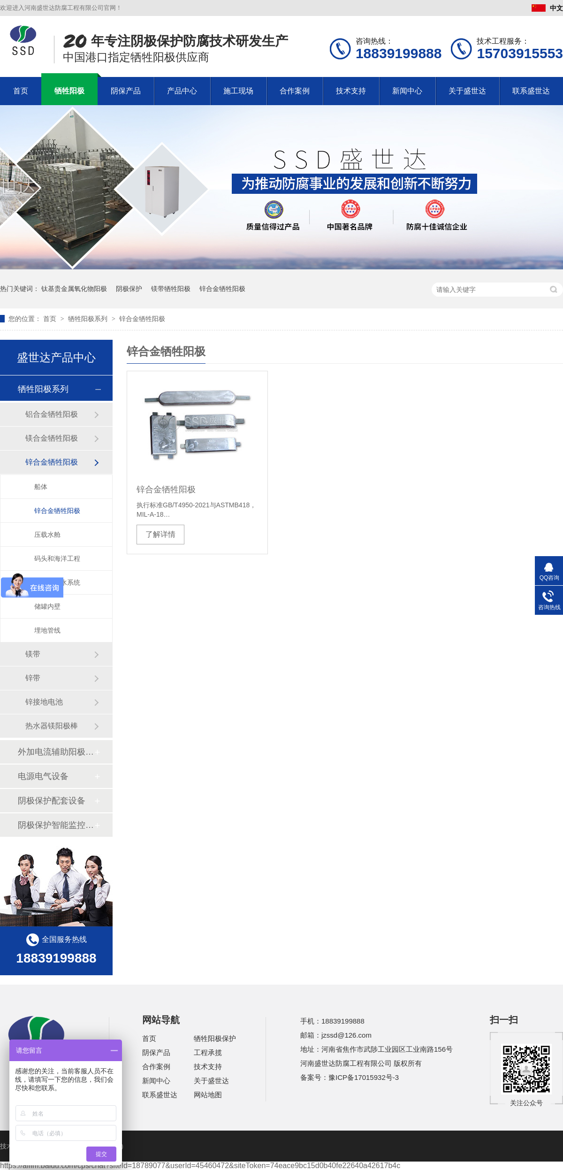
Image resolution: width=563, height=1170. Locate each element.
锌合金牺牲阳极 (222, 288)
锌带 (32, 678)
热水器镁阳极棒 (51, 726)
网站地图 (208, 1095)
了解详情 (160, 534)
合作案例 (295, 91)
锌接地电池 (44, 702)
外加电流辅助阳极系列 (56, 752)
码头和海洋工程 (57, 558)
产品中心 (182, 91)
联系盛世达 (531, 91)
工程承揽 (208, 1052)
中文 (547, 8)
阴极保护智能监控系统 (56, 825)
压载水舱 (47, 534)
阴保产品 (126, 91)
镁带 (32, 654)
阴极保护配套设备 (51, 800)
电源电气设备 (43, 776)
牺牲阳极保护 (215, 1038)
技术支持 (351, 91)
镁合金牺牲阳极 (51, 438)
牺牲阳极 (69, 91)
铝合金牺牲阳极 (51, 414)
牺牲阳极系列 (88, 318)
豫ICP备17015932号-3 (363, 1077)
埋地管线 (47, 630)
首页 (20, 91)
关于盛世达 (467, 91)
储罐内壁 (47, 606)
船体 (40, 486)
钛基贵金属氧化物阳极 (74, 288)
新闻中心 (407, 91)
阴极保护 (129, 288)
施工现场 (238, 91)
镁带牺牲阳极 (170, 288)
